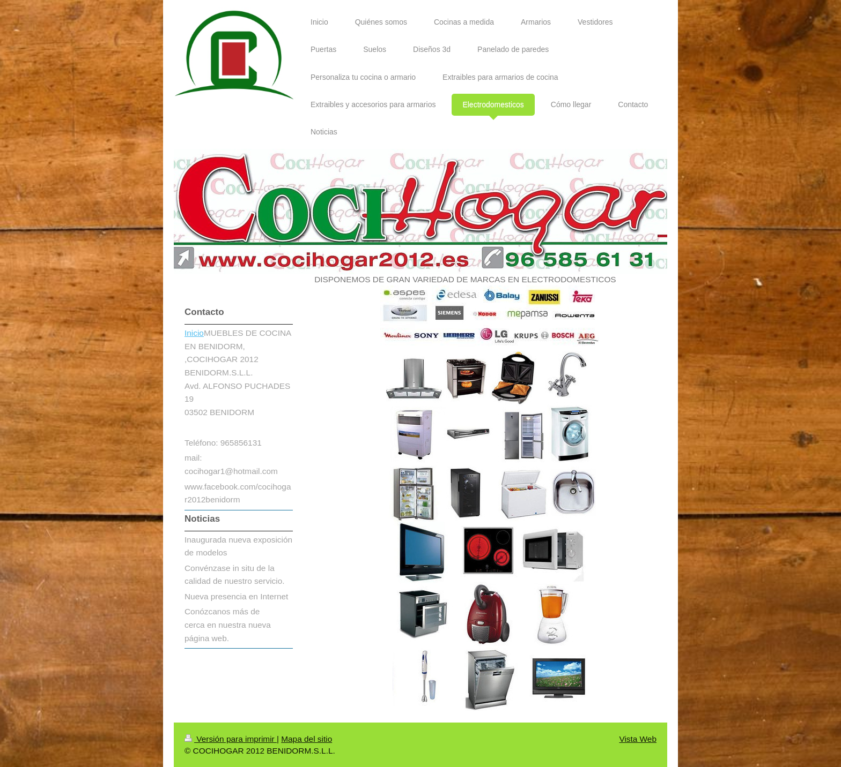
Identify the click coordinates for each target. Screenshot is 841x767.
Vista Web (637, 738)
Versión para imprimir (231, 738)
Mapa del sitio (306, 738)
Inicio (194, 332)
